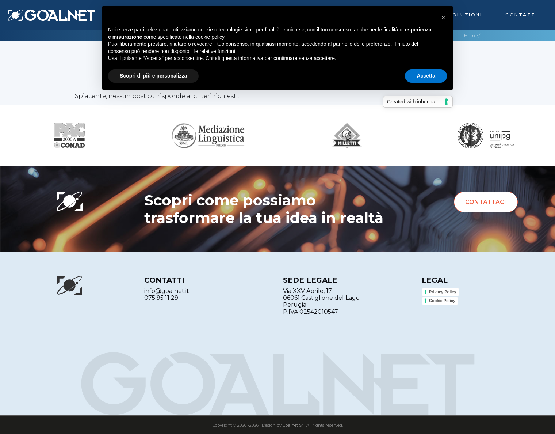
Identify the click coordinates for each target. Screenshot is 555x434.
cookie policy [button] (209, 37)
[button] (443, 17)
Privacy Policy (442, 292)
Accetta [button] (426, 76)
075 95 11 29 (161, 297)
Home (471, 35)
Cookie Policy (442, 300)
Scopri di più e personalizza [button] (153, 76)
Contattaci (485, 202)
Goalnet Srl (294, 425)
